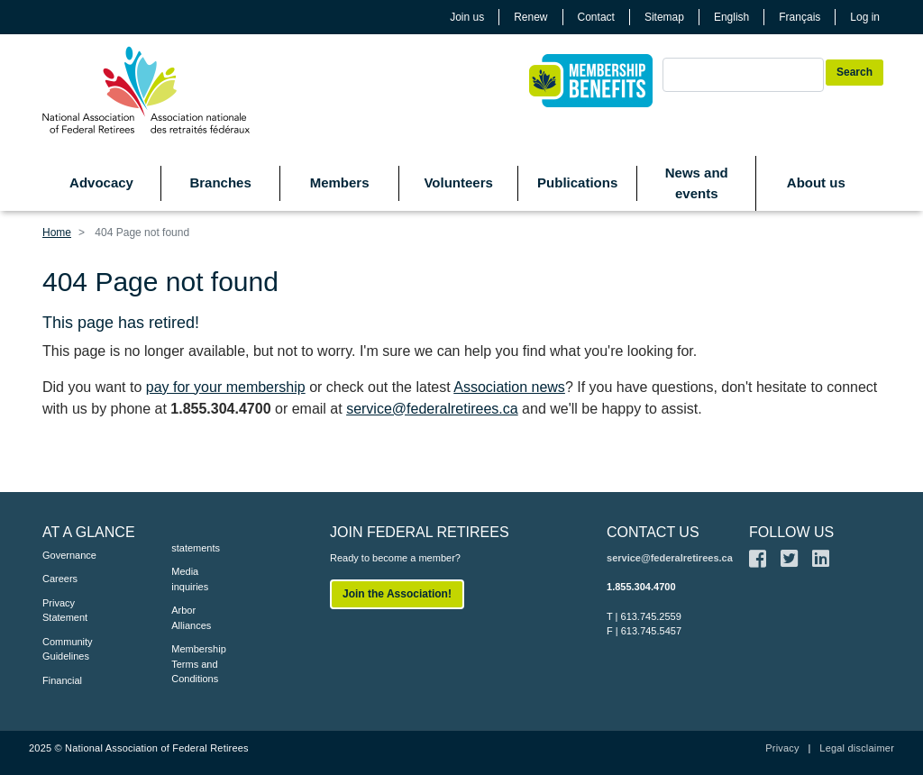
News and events (696, 183)
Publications (577, 182)
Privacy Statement (64, 610)
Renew (530, 17)
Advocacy (101, 182)
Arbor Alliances (191, 618)
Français (799, 17)
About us (816, 182)
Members (340, 182)
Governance (69, 555)
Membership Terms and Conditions (198, 663)
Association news (509, 387)
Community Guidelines (67, 649)
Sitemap (664, 17)
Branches (220, 182)
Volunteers (458, 182)
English (731, 17)
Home (56, 232)
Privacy (782, 748)
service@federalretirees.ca (432, 408)
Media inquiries (189, 579)
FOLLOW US (791, 532)
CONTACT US (653, 532)
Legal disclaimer (856, 748)
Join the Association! (397, 594)
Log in (865, 17)
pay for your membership (226, 387)
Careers (60, 578)
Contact (596, 17)
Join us (467, 17)
